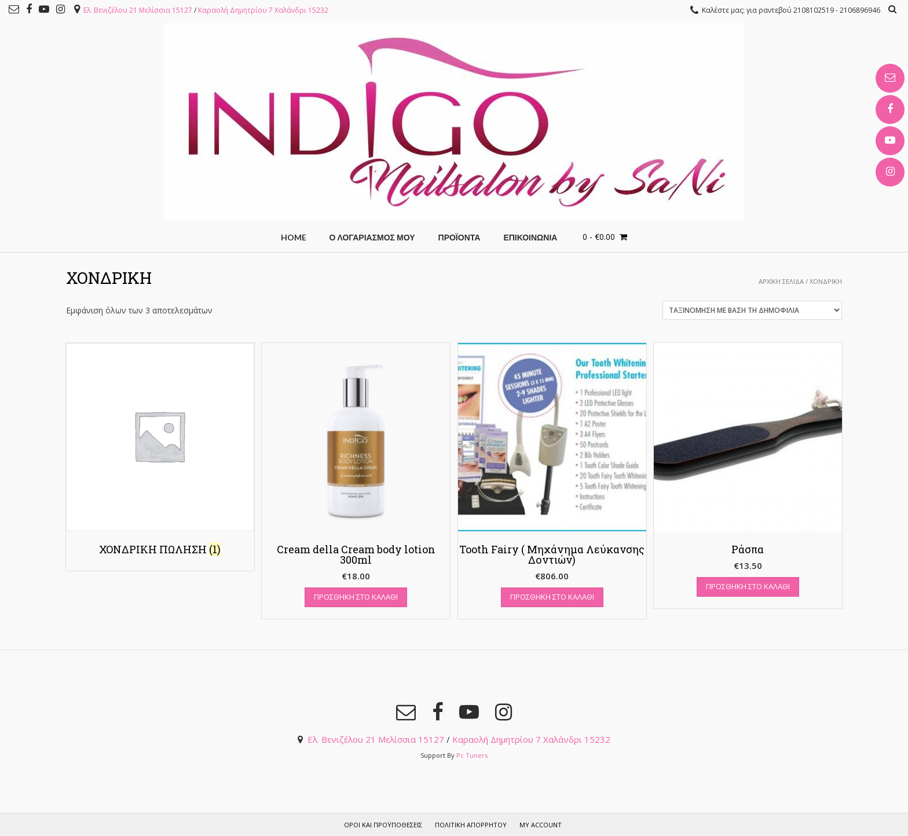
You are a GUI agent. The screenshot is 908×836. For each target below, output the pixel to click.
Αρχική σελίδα (781, 281)
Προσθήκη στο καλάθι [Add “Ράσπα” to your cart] (748, 586)
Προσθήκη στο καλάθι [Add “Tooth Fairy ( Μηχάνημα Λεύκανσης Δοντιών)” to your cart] (552, 597)
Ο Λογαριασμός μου (372, 237)
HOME (293, 237)
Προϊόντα (459, 237)
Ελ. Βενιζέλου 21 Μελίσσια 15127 (137, 10)
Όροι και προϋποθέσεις (383, 824)
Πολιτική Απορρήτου (471, 824)
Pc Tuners (472, 755)
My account (540, 824)
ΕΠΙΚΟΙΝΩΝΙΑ (530, 237)
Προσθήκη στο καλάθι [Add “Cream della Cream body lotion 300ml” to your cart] (356, 597)
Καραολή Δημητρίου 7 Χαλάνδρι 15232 (263, 10)
